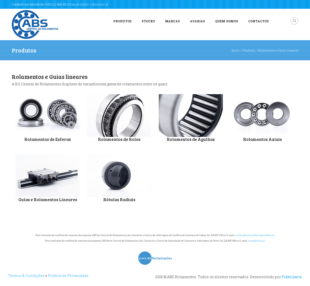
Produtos (122, 21)
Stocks (148, 21)
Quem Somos (226, 21)
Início (235, 50)
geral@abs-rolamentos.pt (92, 4)
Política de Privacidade (68, 275)
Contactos (258, 21)
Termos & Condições (26, 275)
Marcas (172, 21)
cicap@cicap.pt (256, 240)
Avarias (197, 21)
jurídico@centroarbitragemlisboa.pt (255, 235)
